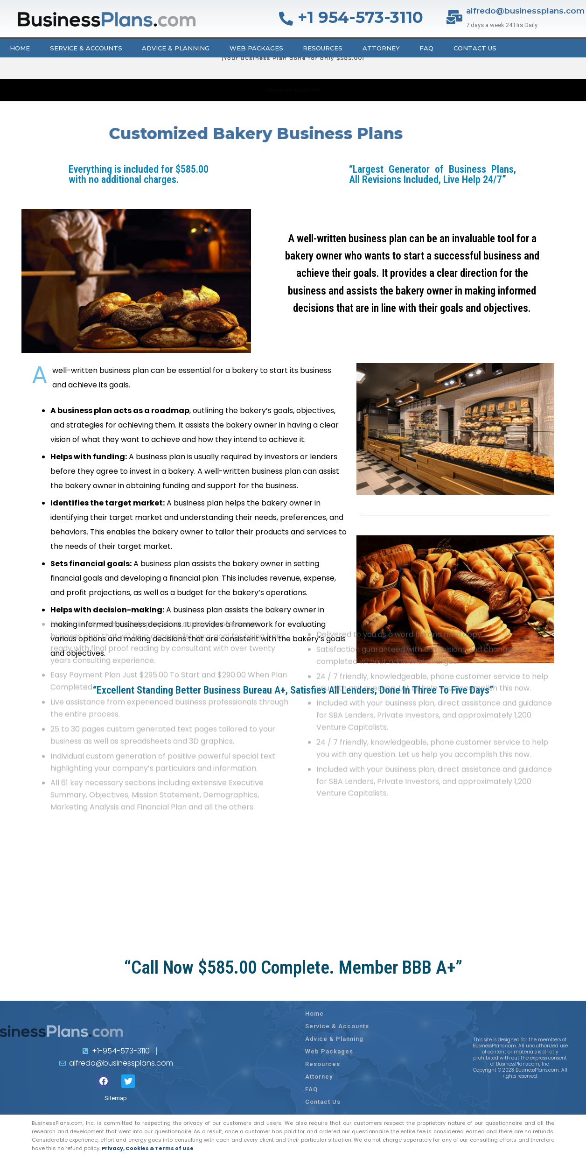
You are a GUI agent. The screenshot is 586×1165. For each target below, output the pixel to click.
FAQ (426, 48)
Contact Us (474, 48)
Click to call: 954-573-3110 (293, 90)
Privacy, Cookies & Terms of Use (148, 1148)
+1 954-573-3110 (360, 17)
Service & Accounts (86, 48)
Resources (322, 48)
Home (20, 48)
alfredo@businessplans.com (525, 10)
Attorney (381, 48)
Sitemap (116, 1098)
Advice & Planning (175, 48)
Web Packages (256, 48)
